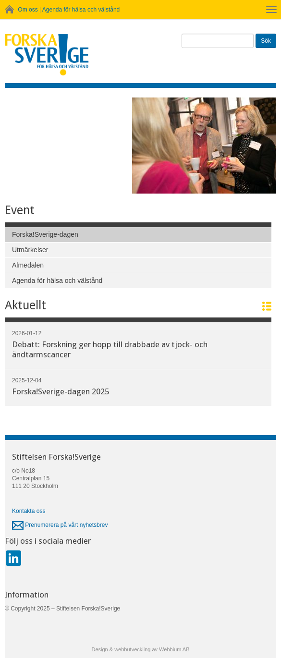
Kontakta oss (28, 511)
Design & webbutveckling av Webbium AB (140, 649)
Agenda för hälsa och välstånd (81, 9)
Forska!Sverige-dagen (45, 234)
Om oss (27, 9)
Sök (266, 40)
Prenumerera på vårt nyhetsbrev (60, 525)
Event (20, 210)
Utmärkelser (30, 250)
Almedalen (28, 265)
